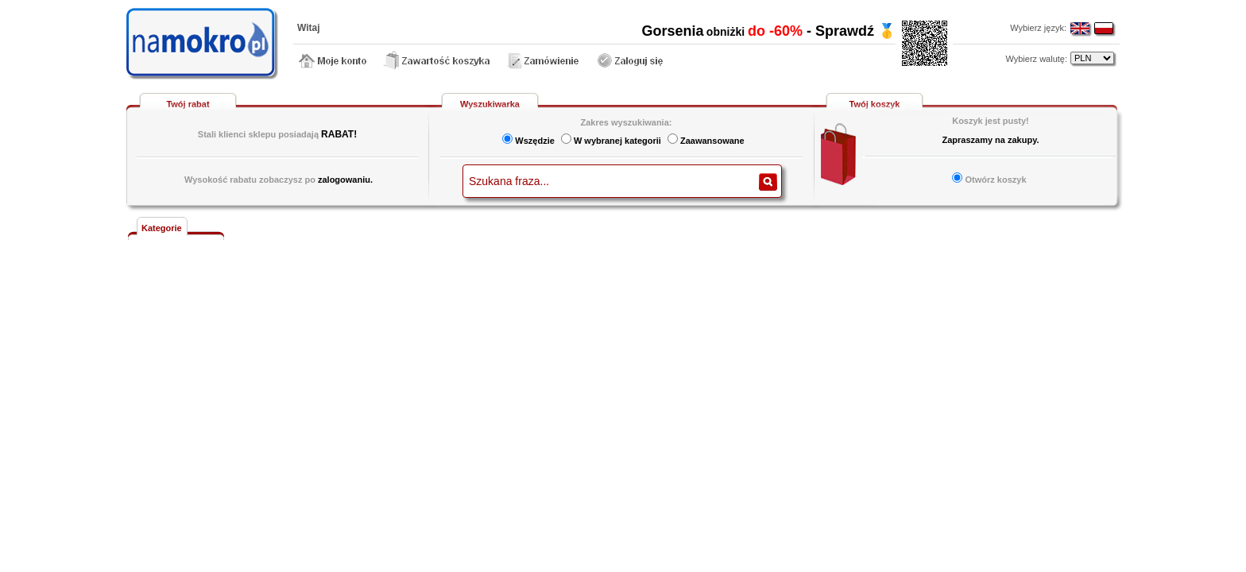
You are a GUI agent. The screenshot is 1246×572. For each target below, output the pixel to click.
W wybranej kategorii (617, 140)
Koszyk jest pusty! (990, 121)
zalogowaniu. (345, 179)
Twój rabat (187, 104)
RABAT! (339, 134)
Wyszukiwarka (490, 104)
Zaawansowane (712, 140)
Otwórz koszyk (995, 179)
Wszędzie (535, 140)
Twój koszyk (874, 104)
